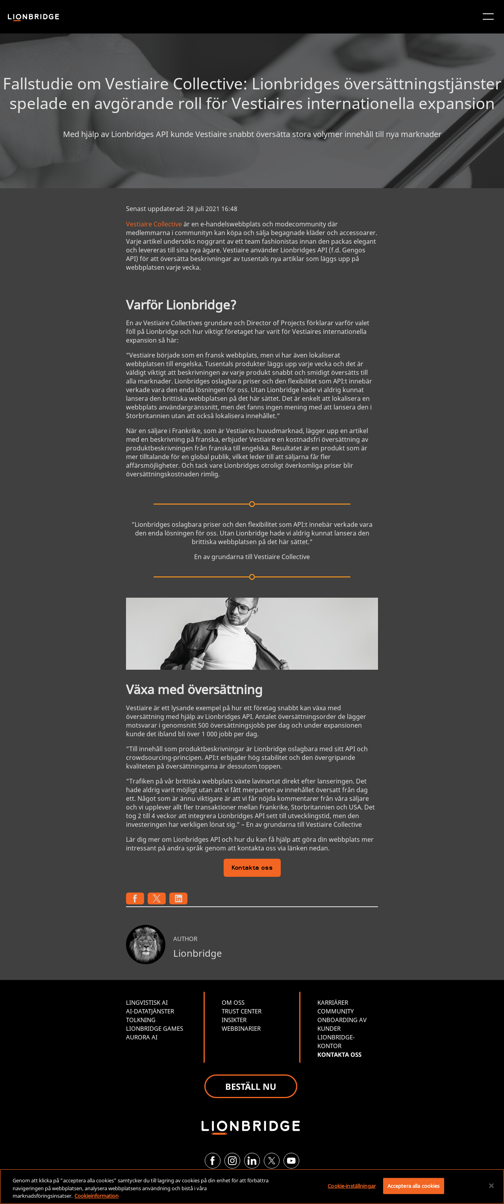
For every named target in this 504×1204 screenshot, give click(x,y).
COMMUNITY (335, 1011)
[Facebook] (212, 1161)
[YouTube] (291, 1161)
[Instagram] (232, 1161)
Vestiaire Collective (154, 224)
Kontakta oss (252, 868)
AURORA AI (142, 1037)
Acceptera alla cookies (413, 1185)
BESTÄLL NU (250, 1086)
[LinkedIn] (252, 1161)
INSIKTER (234, 1020)
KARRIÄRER (332, 1002)
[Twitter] (272, 1161)
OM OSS (233, 1002)
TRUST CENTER (241, 1011)
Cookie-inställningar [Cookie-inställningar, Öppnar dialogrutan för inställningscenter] (352, 1185)
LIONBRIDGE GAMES (154, 1028)
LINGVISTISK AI (147, 1002)
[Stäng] (491, 1185)
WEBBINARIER (241, 1028)
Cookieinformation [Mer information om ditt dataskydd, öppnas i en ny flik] (96, 1195)
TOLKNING (141, 1020)
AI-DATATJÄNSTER (150, 1011)
